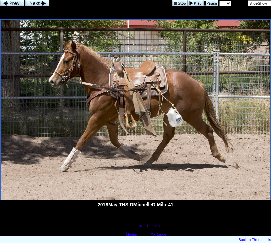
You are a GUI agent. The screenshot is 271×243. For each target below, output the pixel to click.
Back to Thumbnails (255, 240)
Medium (132, 234)
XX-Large (158, 234)
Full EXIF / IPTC (150, 226)
